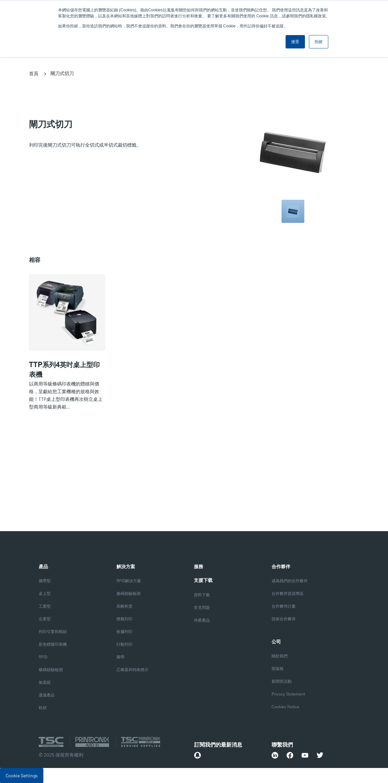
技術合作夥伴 (284, 619)
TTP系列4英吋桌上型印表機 (64, 370)
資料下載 (202, 595)
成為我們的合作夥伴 (290, 581)
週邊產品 (47, 695)
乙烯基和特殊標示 (132, 670)
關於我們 (280, 656)
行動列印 (124, 644)
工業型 (45, 606)
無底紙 (45, 682)
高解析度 (124, 606)
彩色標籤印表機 (53, 644)
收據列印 (124, 632)
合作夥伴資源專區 (288, 594)
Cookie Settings (22, 775)
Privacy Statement (288, 694)
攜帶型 (45, 581)
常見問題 (202, 608)
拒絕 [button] (319, 41)
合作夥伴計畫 (284, 606)
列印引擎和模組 (53, 632)
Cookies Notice (285, 707)
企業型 (45, 619)
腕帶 (120, 657)
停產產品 (202, 620)
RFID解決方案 (128, 581)
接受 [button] (295, 41)
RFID (43, 657)
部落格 (278, 669)
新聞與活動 (282, 681)
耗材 (43, 708)
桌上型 (45, 594)
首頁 (33, 73)
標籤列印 (124, 619)
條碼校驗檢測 (51, 670)
